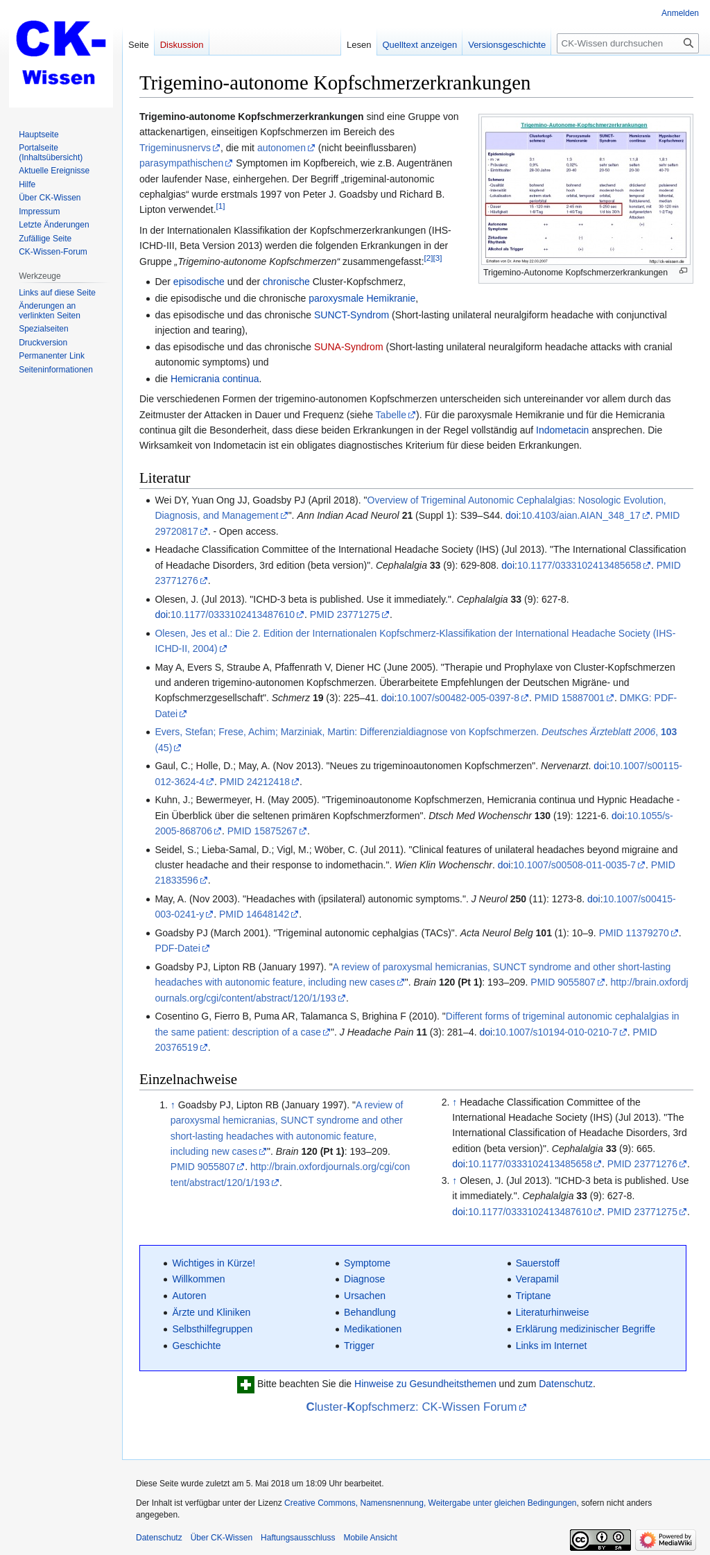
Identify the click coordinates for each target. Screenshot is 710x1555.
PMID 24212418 (255, 781)
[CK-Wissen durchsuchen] (628, 43)
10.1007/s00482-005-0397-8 (458, 697)
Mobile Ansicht (370, 1538)
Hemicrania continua (215, 378)
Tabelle (391, 414)
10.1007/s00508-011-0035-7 (574, 864)
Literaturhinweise (552, 1312)
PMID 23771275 (345, 614)
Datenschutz (566, 1384)
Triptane (533, 1295)
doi (512, 515)
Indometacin (562, 430)
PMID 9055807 (562, 982)
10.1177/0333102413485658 (579, 565)
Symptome (367, 1263)
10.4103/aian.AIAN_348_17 (581, 515)
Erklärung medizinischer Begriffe (585, 1328)
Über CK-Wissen (221, 1538)
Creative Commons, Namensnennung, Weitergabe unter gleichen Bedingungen (430, 1503)
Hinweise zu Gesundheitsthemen (425, 1384)
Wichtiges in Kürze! (213, 1263)
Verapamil (537, 1279)
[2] (428, 257)
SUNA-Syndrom (348, 346)
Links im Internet (551, 1345)
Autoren (189, 1295)
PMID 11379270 (634, 932)
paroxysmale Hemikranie (362, 298)
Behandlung (370, 1312)
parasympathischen (181, 163)
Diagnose (364, 1279)
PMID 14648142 (254, 914)
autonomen (281, 147)
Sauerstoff (538, 1263)
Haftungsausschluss (298, 1538)
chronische (286, 281)
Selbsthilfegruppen (212, 1328)
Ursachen (365, 1295)
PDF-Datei (177, 948)
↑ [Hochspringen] (173, 1104)
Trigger (359, 1345)
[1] (220, 206)
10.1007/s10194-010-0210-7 (556, 1032)
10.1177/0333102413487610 (233, 614)
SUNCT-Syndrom (351, 314)
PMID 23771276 (642, 1163)
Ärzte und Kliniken (211, 1312)
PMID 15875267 (262, 830)
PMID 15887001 (570, 697)
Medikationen (372, 1328)
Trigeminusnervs (175, 147)
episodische (199, 281)
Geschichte (196, 1345)
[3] (437, 257)
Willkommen (198, 1279)
